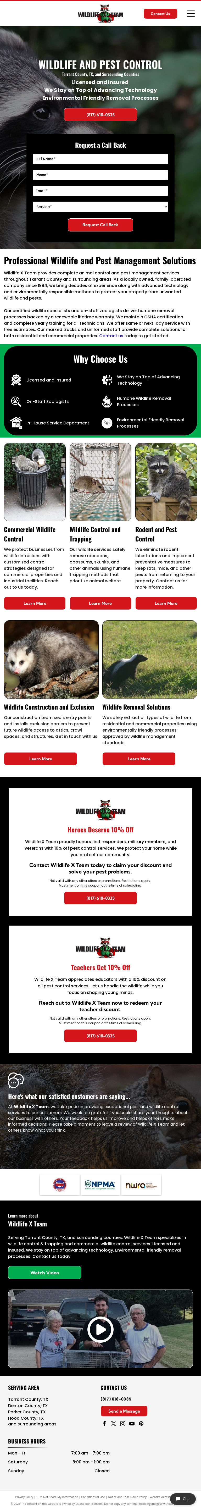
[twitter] (114, 1424)
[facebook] (104, 1424)
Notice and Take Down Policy (127, 1497)
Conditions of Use (93, 1497)
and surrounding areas (32, 1424)
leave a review (117, 1124)
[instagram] (123, 1424)
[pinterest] (141, 1424)
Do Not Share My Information (58, 1497)
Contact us (111, 336)
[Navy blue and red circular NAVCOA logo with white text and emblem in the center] (60, 1184)
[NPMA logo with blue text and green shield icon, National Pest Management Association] (100, 1184)
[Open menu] (191, 14)
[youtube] (132, 1424)
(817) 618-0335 (115, 1399)
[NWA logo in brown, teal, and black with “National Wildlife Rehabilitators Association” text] (141, 1184)
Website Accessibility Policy (168, 1497)
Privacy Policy (24, 1497)
